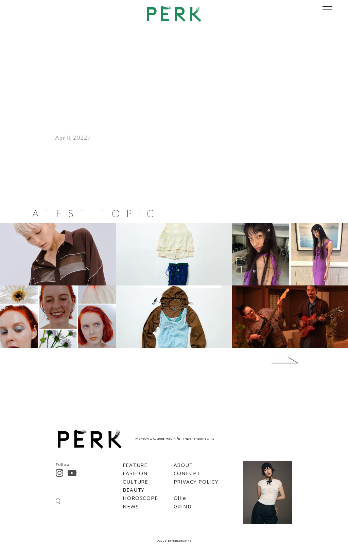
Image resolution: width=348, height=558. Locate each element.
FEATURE (135, 464)
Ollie (180, 497)
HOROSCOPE (140, 497)
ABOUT (183, 464)
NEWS (131, 506)
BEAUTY (133, 489)
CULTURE (135, 481)
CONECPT (187, 473)
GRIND (183, 506)
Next (275, 360)
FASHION (135, 473)
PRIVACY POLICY (196, 481)
